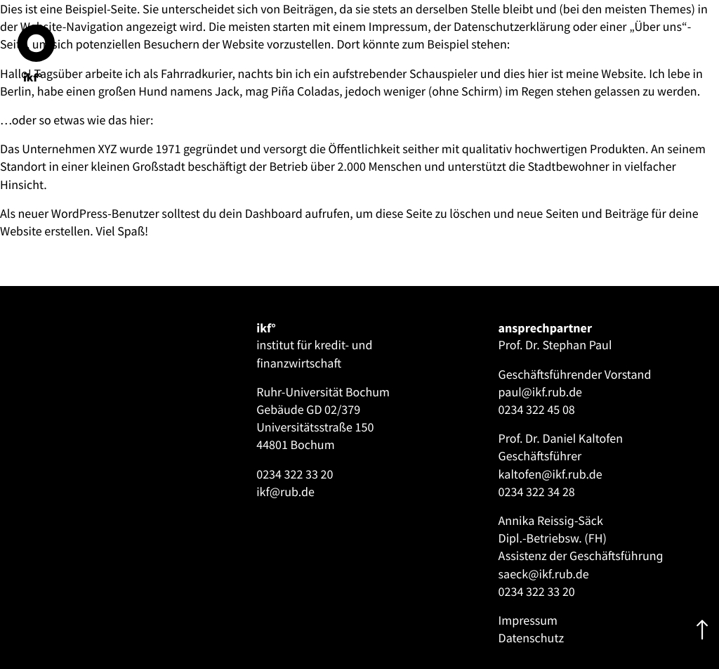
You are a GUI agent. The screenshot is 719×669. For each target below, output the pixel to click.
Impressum (528, 620)
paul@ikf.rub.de (540, 392)
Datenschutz (532, 638)
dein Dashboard (261, 213)
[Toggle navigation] (35, 324)
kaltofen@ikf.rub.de (550, 474)
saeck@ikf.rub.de (544, 574)
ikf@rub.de (285, 491)
